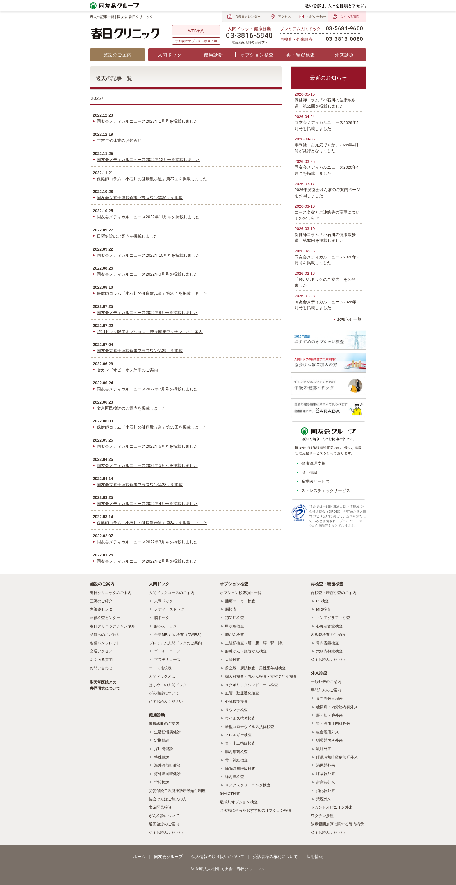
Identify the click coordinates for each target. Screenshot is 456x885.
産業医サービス (315, 481)
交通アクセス (101, 651)
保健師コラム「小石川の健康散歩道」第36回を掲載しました (152, 293)
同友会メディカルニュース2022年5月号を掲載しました (147, 465)
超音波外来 (325, 782)
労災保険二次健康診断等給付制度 (177, 790)
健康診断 (213, 54)
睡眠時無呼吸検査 (240, 768)
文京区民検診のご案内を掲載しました (131, 408)
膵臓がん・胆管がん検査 (246, 651)
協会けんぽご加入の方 (168, 799)
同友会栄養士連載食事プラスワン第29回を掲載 (140, 350)
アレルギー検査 (238, 735)
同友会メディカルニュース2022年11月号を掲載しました (148, 217)
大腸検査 (232, 659)
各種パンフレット (105, 643)
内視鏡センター (103, 609)
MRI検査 (323, 609)
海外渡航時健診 (167, 765)
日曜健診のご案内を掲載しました (127, 236)
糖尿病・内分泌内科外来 (337, 707)
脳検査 (230, 609)
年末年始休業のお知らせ (119, 140)
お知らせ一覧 (349, 319)
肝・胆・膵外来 (329, 715)
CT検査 (322, 601)
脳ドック (161, 617)
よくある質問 (101, 659)
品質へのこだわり (105, 634)
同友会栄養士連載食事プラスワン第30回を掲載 (140, 197)
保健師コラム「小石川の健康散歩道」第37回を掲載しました (152, 178)
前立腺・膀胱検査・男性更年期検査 (255, 668)
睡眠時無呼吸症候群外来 (337, 757)
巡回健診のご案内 (164, 824)
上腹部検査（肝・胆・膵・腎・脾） (255, 643)
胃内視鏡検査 (327, 643)
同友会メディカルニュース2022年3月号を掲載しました (147, 542)
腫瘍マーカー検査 (240, 601)
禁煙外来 (323, 799)
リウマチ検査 (236, 710)
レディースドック (169, 609)
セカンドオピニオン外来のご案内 (127, 369)
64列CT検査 (230, 793)
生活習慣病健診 (167, 732)
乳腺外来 (323, 749)
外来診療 (344, 54)
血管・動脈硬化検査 (242, 693)
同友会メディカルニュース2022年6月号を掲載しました (147, 446)
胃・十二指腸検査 (240, 743)
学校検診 (161, 782)
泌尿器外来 (325, 765)
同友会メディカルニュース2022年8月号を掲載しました (147, 312)
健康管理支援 (313, 463)
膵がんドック (165, 626)
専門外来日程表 (329, 698)
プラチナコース (167, 659)
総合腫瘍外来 (327, 732)
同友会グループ (168, 856)
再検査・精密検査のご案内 (333, 592)
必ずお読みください (166, 701)
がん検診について (164, 693)
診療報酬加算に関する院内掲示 (337, 824)
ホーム (139, 856)
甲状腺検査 (234, 626)
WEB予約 (196, 30)
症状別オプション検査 (239, 802)
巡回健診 (309, 472)
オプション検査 (257, 54)
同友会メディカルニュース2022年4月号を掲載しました (147, 503)
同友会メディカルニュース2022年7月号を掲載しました (147, 389)
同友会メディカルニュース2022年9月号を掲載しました (147, 274)
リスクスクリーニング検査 (247, 785)
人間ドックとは (162, 676)
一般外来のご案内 (326, 681)
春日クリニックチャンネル (112, 626)
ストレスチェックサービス (325, 490)
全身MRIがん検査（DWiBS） (179, 634)
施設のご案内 (117, 54)
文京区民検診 (160, 807)
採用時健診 (163, 749)
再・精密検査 (300, 54)
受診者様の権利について (275, 856)
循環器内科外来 (329, 740)
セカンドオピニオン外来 (331, 807)
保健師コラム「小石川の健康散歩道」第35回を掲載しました (152, 427)
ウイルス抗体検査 (240, 718)
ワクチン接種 (322, 815)
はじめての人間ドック (168, 685)
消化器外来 (325, 790)
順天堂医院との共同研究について (105, 685)
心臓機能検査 (236, 701)
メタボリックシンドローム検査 (251, 685)
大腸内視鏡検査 (329, 651)
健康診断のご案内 (164, 723)
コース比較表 (160, 668)
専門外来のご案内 (326, 690)
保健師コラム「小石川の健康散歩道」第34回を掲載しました (152, 522)
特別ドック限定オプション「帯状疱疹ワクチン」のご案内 (150, 331)
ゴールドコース (167, 651)
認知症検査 (234, 617)
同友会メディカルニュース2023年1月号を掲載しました (147, 121)
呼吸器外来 (325, 774)
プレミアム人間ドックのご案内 (175, 643)
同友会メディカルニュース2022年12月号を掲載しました (148, 159)
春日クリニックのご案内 (110, 592)
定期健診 (161, 740)
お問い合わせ (101, 668)
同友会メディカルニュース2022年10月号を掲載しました (148, 255)
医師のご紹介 (101, 601)
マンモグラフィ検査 (333, 617)
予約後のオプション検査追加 (196, 41)
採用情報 (315, 856)
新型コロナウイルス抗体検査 (249, 727)
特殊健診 (161, 757)
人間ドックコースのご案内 (171, 592)
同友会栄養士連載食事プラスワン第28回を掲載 (140, 484)
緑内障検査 (234, 777)
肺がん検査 (234, 634)
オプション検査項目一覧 (240, 592)
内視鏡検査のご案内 (328, 634)
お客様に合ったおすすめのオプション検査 (256, 810)
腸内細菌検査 (236, 752)
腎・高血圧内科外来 (333, 723)
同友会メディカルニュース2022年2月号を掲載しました (147, 561)
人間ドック (170, 54)
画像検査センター (105, 617)
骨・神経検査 (236, 760)
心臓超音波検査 (329, 626)
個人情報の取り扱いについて (217, 856)
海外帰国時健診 (167, 774)
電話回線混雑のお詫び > (249, 42)
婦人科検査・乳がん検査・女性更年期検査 (261, 676)
